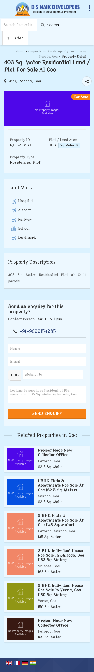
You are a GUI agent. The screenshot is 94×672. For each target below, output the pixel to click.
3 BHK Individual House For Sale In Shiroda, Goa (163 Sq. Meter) (61, 555)
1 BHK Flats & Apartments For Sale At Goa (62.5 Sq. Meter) (60, 485)
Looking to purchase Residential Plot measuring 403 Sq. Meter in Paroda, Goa (47, 394)
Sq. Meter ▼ (69, 145)
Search (50, 25)
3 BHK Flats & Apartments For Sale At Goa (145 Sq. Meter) (60, 520)
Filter (15, 38)
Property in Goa (39, 51)
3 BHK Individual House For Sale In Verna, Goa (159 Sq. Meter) (60, 590)
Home (19, 51)
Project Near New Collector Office (55, 452)
